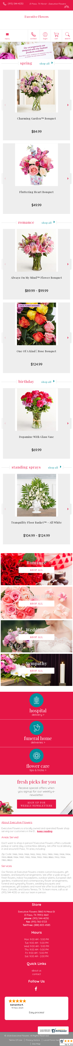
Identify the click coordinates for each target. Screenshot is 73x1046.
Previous (4, 105)
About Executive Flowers (16, 822)
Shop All (45, 63)
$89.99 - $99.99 (36, 290)
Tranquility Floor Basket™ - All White (36, 522)
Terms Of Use (15, 1040)
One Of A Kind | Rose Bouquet (36, 351)
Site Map (36, 1043)
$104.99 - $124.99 (36, 535)
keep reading (44, 831)
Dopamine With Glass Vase (36, 437)
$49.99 (36, 205)
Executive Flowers (37, 17)
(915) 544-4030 (15, 3)
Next (68, 105)
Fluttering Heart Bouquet (36, 192)
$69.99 (36, 450)
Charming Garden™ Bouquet (36, 118)
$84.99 (37, 131)
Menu (7, 38)
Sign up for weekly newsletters (36, 804)
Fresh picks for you (36, 787)
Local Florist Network (54, 1040)
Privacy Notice (33, 1040)
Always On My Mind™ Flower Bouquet (36, 277)
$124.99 (36, 364)
